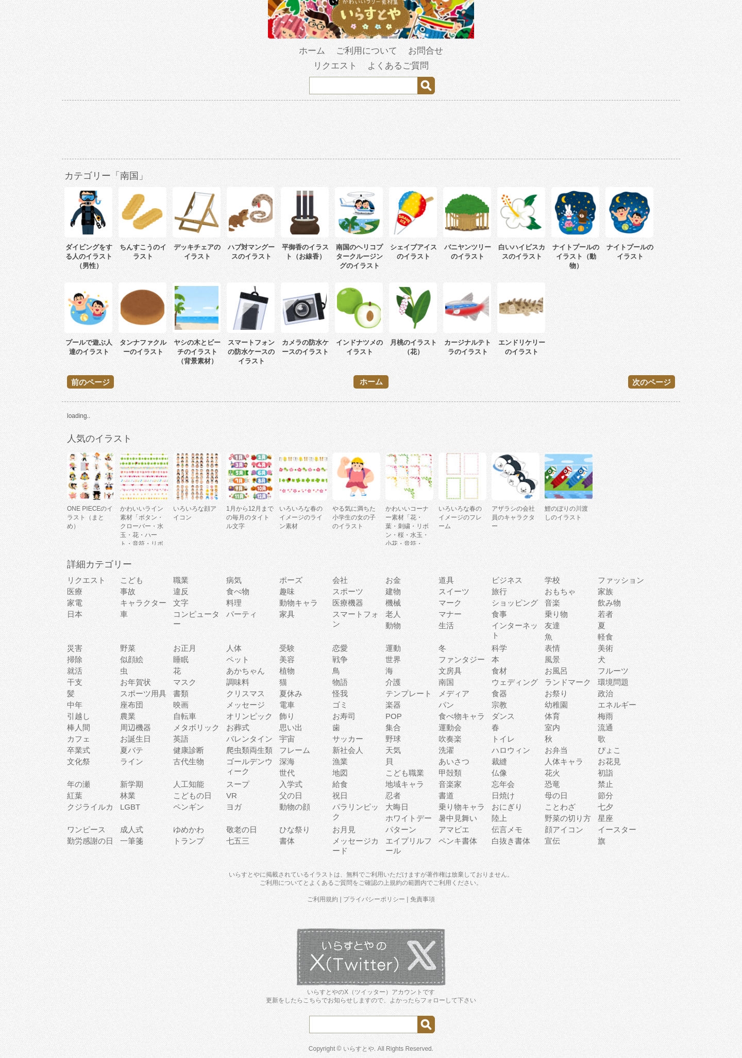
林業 (128, 795)
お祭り (556, 693)
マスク (184, 682)
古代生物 (188, 761)
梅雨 (605, 716)
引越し (78, 716)
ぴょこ (609, 750)
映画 (181, 704)
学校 (552, 580)
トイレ (503, 738)
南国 (446, 682)
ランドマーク (568, 682)
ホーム (312, 51)
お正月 (184, 648)
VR (231, 795)
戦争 (340, 659)
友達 (552, 625)
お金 (393, 580)
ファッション (621, 580)
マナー (450, 614)
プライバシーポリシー (374, 899)
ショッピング (515, 602)
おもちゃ (560, 591)
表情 (552, 648)
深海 (287, 761)
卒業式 (78, 750)
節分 (605, 795)
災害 (74, 648)
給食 (340, 784)
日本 (74, 614)
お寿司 (344, 716)
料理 (234, 602)
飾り (287, 716)
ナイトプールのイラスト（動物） (575, 256)
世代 (287, 772)
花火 (552, 772)
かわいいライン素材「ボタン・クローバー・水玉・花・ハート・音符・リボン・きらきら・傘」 (141, 535)
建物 (393, 591)
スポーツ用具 (143, 693)
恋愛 (340, 648)
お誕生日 (135, 738)
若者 (605, 614)
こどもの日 (192, 795)
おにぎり (507, 806)
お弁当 (556, 750)
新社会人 (347, 750)
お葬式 (237, 727)
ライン (131, 761)
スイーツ (454, 591)
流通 (605, 727)
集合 (393, 727)
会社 (340, 580)
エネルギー (617, 704)
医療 (74, 591)
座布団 (131, 704)
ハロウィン (511, 750)
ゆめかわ (188, 829)
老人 (393, 614)
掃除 (74, 659)
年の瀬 (78, 784)
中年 (74, 704)
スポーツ (347, 591)
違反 (181, 591)
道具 (446, 580)
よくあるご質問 (398, 66)
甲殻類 (450, 772)
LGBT (130, 806)
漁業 (340, 761)
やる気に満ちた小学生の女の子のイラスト (354, 517)
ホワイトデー (408, 818)
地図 (340, 772)
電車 (287, 704)
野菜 (128, 648)
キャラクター (143, 602)
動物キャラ (298, 602)
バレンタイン (249, 738)
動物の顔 (294, 806)
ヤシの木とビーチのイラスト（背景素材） (197, 352)
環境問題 (613, 682)
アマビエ (454, 829)
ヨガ (234, 806)
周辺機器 (135, 727)
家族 (605, 591)
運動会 (450, 727)
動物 (393, 625)
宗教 (499, 704)
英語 (181, 738)
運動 (393, 648)
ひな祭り (294, 829)
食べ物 (237, 591)
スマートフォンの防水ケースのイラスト (251, 352)
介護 (393, 682)
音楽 (552, 602)
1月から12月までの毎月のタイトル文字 (250, 517)
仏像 (499, 772)
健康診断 (188, 750)
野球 (393, 738)
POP (393, 716)
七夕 (605, 806)
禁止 (605, 784)
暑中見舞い (458, 818)
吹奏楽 (450, 738)
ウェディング (515, 682)
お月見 (344, 829)
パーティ (241, 614)
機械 (393, 602)
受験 (287, 648)
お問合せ (425, 51)
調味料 (237, 682)
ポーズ (290, 580)
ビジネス (507, 580)
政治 (605, 693)
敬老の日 (241, 829)
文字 (181, 602)
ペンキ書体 (458, 840)
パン (446, 704)
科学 (499, 648)
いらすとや (358, 1048)
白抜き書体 (511, 840)
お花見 (609, 761)
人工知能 (188, 784)
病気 (234, 580)
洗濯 (446, 750)
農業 (128, 716)
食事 (499, 614)
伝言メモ (507, 829)
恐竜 (552, 784)
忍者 (393, 795)
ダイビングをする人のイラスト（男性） (88, 256)
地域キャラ (404, 784)
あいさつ (454, 761)
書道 (446, 795)
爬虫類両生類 (249, 750)
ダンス (503, 716)
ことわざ (560, 806)
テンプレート (408, 693)
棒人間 (78, 727)
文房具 (450, 670)
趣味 (287, 591)
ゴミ (340, 704)
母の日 (556, 795)
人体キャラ (564, 761)
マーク (450, 602)
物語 (340, 682)
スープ (237, 784)
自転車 (184, 716)
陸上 (499, 818)
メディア (454, 693)
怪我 (340, 693)
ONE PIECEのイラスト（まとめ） (90, 517)
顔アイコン (564, 829)
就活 (74, 670)
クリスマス (245, 693)
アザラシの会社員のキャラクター (513, 517)
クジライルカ (90, 806)
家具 (287, 614)
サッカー (347, 738)
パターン (400, 829)
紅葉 (74, 795)
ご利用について (366, 51)
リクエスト (335, 66)
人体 (234, 648)
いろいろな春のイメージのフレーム (460, 517)
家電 (74, 602)
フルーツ (613, 670)
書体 (287, 840)
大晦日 (397, 806)
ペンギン (188, 806)
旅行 (499, 591)
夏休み (290, 693)
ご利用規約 (322, 899)
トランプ (188, 840)
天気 (393, 750)
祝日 (340, 795)
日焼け (503, 795)
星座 (605, 818)
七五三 (237, 840)
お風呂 (556, 670)
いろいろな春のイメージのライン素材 (301, 517)
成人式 (131, 829)
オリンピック (249, 716)
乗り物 (556, 614)
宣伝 (552, 840)
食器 (499, 693)
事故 (128, 591)
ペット (237, 659)
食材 (499, 670)
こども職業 (404, 772)
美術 (605, 648)
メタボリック (196, 727)
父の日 (290, 795)
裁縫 (499, 761)
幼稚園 (556, 704)
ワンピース (86, 829)
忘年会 (503, 784)
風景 (552, 659)
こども (131, 580)
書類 (181, 693)
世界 (393, 659)
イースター (617, 829)
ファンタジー (462, 659)
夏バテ (131, 750)
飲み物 (609, 602)
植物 (287, 670)
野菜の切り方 (568, 818)
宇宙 (287, 738)
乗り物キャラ (462, 806)
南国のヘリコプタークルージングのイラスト (359, 256)
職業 (181, 580)
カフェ (78, 738)
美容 (287, 659)
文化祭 (78, 761)
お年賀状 (135, 682)
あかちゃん (245, 670)
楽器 (393, 704)
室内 (552, 727)
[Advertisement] (371, 131)
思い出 (290, 727)
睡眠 (181, 659)
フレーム (294, 750)
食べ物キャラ (462, 716)
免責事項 (422, 899)
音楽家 (450, 784)
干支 (74, 682)
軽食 (605, 636)
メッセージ (245, 704)
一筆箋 (131, 840)
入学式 (290, 784)
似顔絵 (131, 659)
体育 (552, 716)
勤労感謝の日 (90, 840)
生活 (446, 625)
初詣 (605, 772)
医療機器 (347, 602)
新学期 (131, 784)
